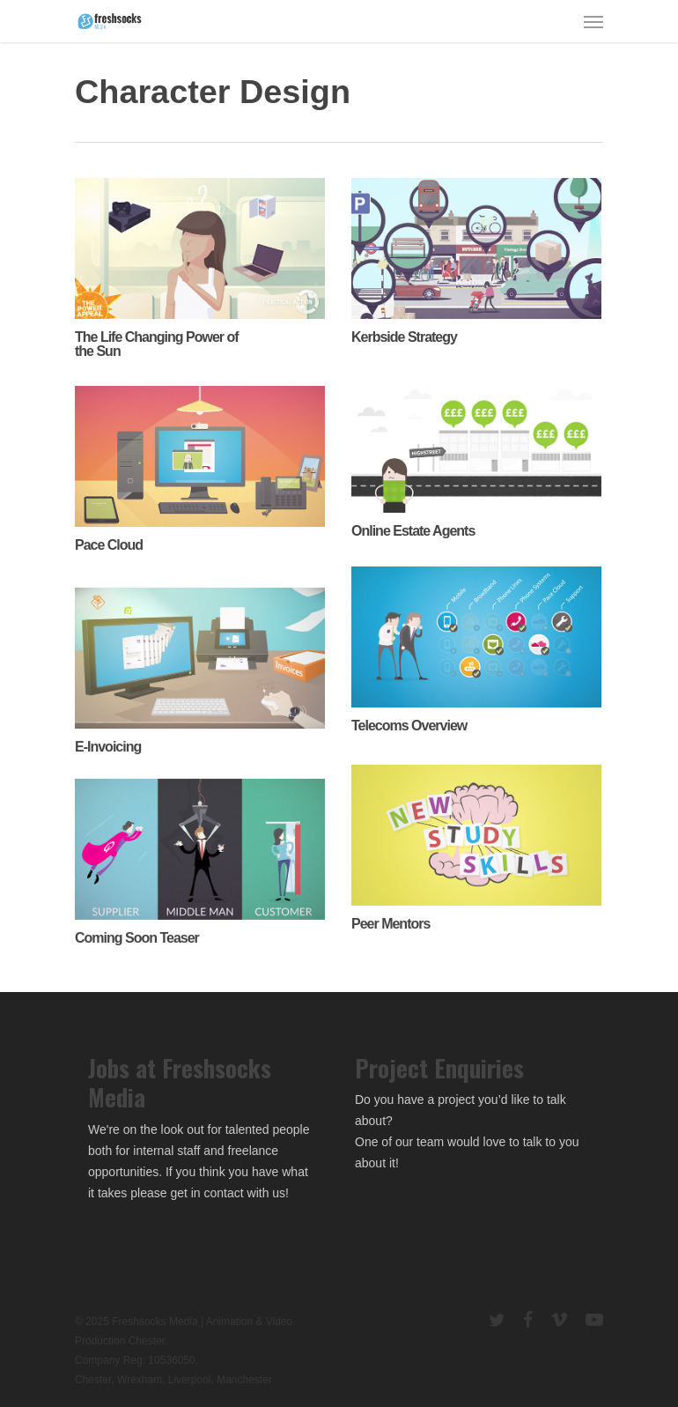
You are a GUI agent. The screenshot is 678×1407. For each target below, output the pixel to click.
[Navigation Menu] (593, 21)
